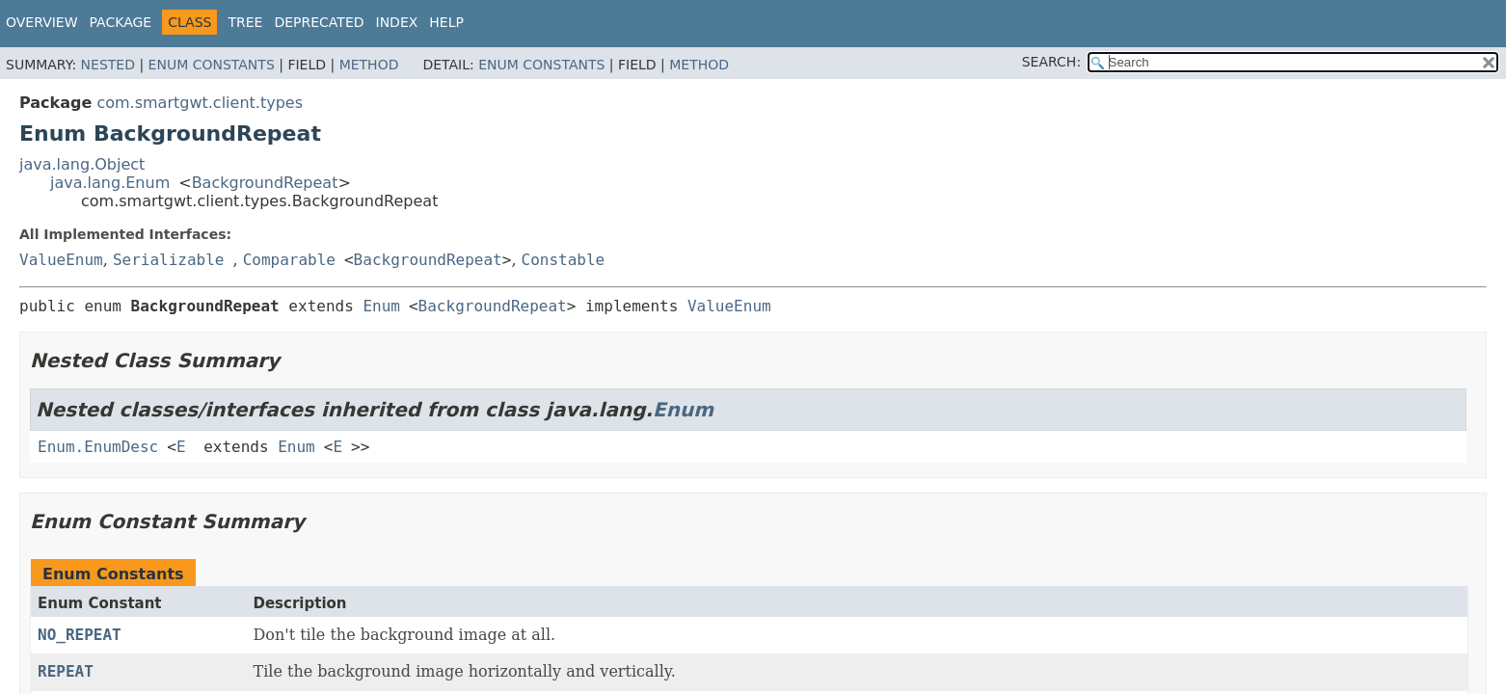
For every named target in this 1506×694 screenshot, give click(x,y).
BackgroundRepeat (265, 183)
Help (446, 22)
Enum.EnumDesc (98, 447)
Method (369, 64)
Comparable (289, 260)
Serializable (169, 260)
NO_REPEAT (79, 635)
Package (121, 22)
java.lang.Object (82, 164)
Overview (42, 22)
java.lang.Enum (110, 183)
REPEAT (66, 671)
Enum (381, 306)
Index (397, 22)
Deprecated (318, 22)
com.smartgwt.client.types (199, 102)
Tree (245, 22)
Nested (108, 64)
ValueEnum (61, 260)
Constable (563, 260)
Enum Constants (211, 64)
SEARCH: (1051, 61)
